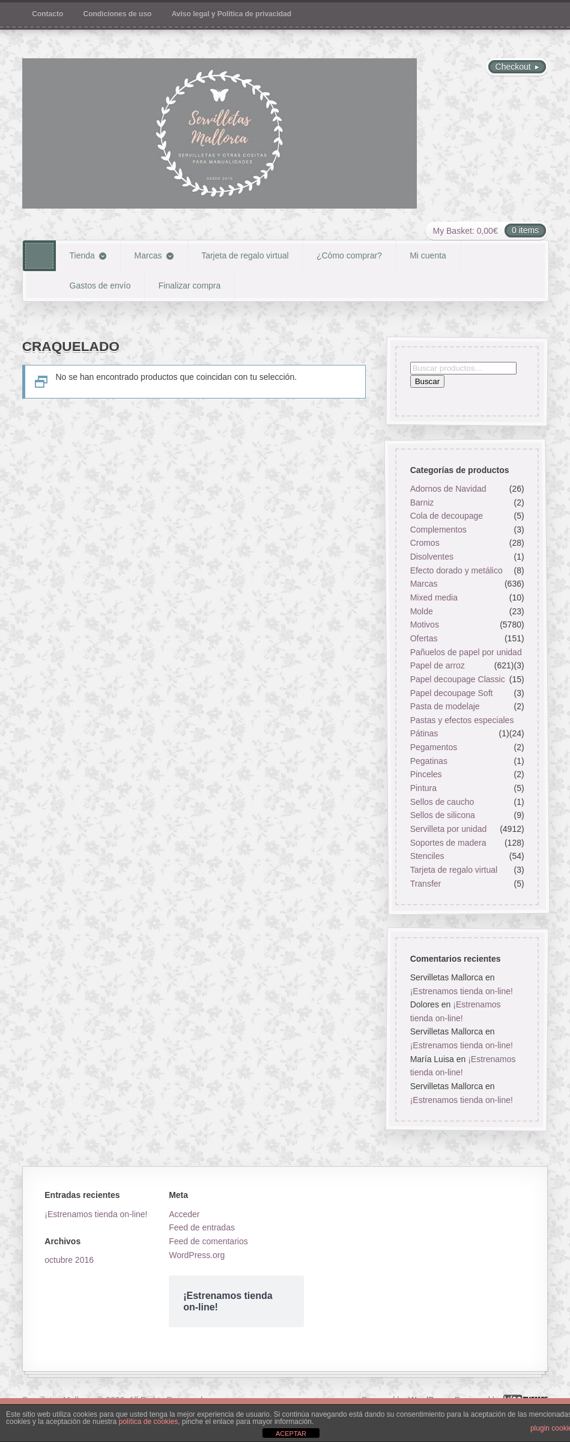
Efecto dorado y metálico (456, 570)
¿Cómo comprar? (349, 255)
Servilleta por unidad (448, 829)
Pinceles (426, 774)
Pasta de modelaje (445, 706)
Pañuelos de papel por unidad (466, 652)
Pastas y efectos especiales (462, 720)
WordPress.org (197, 1255)
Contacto (47, 14)
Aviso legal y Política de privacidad (231, 14)
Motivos (424, 624)
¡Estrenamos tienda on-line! (461, 990)
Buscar (427, 381)
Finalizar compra (189, 285)
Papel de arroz (437, 665)
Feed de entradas (202, 1227)
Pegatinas (428, 761)
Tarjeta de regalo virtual (245, 255)
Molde (421, 611)
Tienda (82, 255)
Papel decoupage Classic (457, 679)
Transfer (425, 883)
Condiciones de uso (117, 14)
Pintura (423, 788)
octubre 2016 (69, 1260)
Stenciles (427, 856)
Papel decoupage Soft (451, 693)
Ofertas (424, 638)
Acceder (184, 1214)
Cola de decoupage (446, 516)
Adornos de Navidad (448, 488)
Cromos (425, 543)
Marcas (148, 255)
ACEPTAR (291, 1433)
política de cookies (148, 1421)
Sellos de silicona (442, 815)
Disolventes (431, 556)
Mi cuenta (428, 255)
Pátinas (424, 734)
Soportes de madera (448, 843)
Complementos (438, 529)
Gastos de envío (100, 285)
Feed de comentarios (208, 1241)
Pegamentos (434, 747)
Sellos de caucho (442, 802)
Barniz (422, 502)
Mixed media (434, 597)
